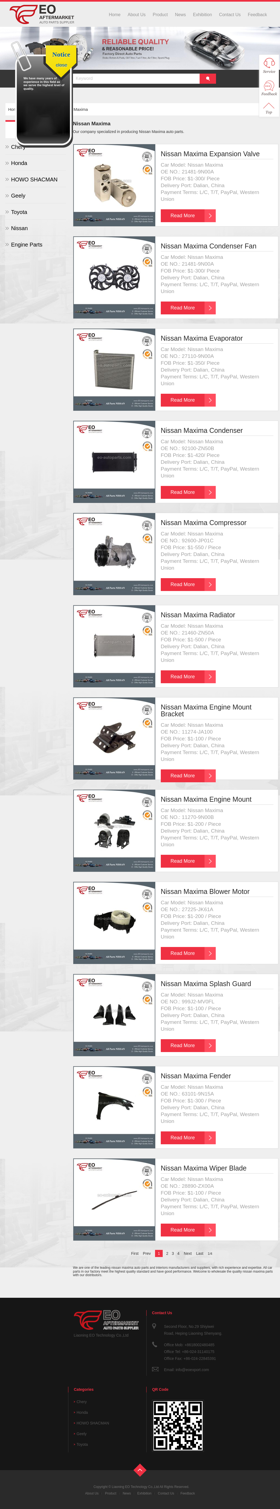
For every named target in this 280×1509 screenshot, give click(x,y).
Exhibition (202, 14)
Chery (82, 1402)
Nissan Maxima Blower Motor (205, 891)
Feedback (257, 14)
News (180, 14)
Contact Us (230, 14)
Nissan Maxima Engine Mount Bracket (206, 710)
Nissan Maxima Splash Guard (206, 983)
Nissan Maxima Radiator (198, 615)
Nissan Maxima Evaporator (202, 338)
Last (199, 1253)
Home (115, 14)
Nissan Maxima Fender (196, 1076)
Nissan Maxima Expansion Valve (210, 154)
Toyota (19, 212)
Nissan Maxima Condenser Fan (208, 246)
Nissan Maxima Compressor (204, 522)
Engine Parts (26, 245)
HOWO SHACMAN (34, 179)
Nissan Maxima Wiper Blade (204, 1168)
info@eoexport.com (192, 1370)
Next (188, 1253)
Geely (18, 196)
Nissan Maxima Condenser (202, 430)
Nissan (19, 228)
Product (160, 14)
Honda (19, 163)
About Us (137, 14)
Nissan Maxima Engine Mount (206, 799)
